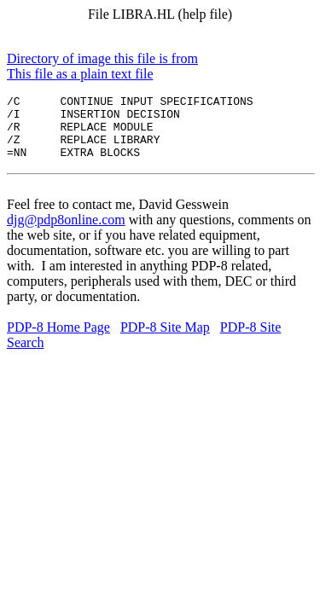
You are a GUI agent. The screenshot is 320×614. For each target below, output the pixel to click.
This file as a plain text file (80, 74)
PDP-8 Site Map (165, 340)
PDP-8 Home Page (58, 340)
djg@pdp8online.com (66, 232)
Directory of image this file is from (102, 58)
